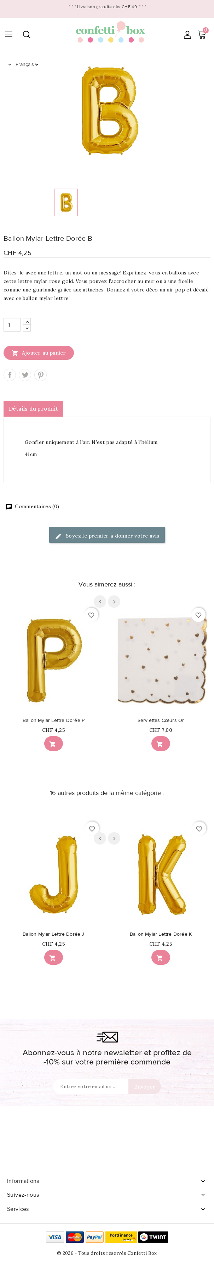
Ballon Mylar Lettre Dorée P (54, 720)
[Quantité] (12, 325)
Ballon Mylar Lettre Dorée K (161, 934)
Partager (10, 375)
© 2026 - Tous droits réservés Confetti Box (107, 1253)
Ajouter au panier (39, 353)
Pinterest (40, 375)
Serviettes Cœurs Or (161, 720)
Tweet (25, 375)
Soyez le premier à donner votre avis (107, 536)
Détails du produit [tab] (33, 408)
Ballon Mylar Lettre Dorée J (53, 934)
